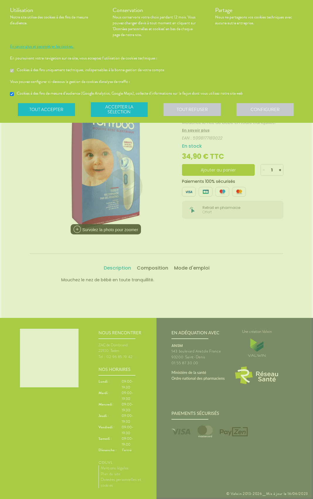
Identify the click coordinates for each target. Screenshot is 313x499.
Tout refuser (193, 109)
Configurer (266, 109)
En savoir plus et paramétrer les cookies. (42, 47)
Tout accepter (46, 109)
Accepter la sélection (120, 109)
